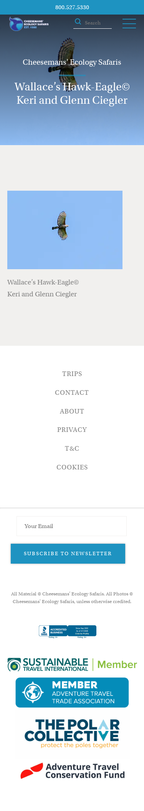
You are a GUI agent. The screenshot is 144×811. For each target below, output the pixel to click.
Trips (72, 374)
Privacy (72, 430)
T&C (72, 449)
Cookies (72, 467)
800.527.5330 (72, 7)
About (72, 411)
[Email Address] (71, 526)
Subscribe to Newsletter (68, 553)
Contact (72, 393)
